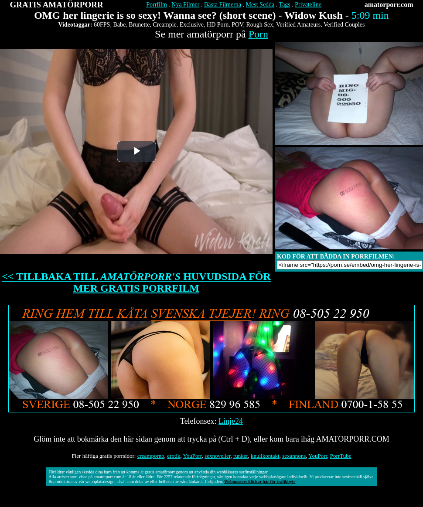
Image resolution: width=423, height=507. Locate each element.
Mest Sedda (260, 4)
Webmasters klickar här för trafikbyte (259, 481)
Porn (258, 34)
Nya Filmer (185, 4)
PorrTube (340, 456)
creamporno (150, 456)
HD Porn (218, 24)
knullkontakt (265, 456)
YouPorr (192, 456)
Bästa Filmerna (222, 4)
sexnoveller (217, 456)
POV (237, 24)
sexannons (294, 456)
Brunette (139, 24)
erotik (173, 456)
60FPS (102, 24)
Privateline (308, 4)
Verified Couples (344, 24)
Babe (119, 24)
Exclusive (192, 24)
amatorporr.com (389, 4)
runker (240, 456)
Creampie (164, 24)
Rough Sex (259, 24)
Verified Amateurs (298, 24)
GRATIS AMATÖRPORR (56, 4)
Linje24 (230, 421)
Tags (284, 4)
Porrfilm (156, 4)
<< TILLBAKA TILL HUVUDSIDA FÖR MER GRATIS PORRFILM (136, 282)
